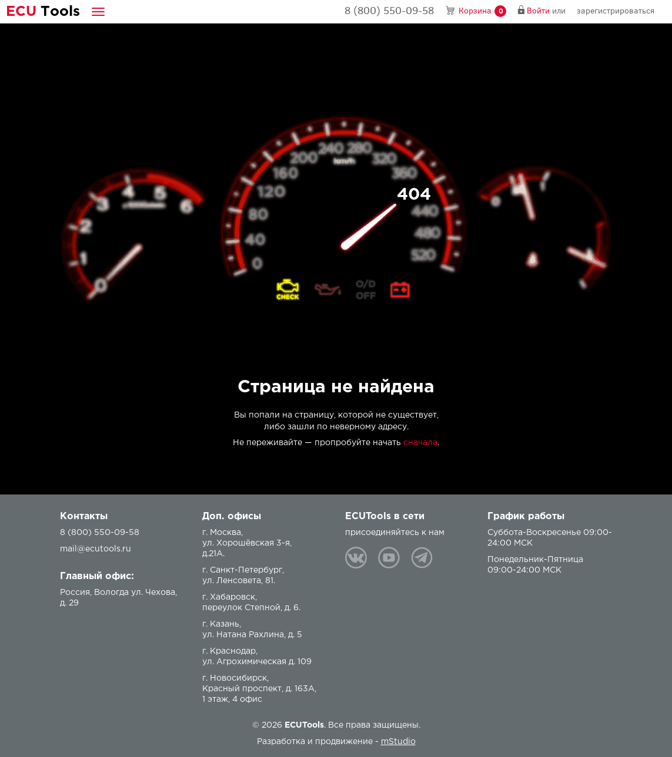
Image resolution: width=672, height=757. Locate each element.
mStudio (398, 741)
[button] (98, 11)
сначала (420, 442)
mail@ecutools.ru (95, 549)
